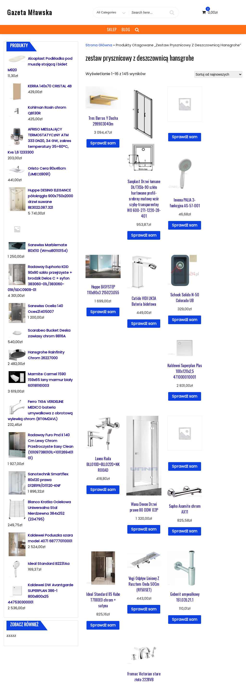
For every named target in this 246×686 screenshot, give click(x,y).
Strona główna (99, 45)
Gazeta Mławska (29, 12)
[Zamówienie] (218, 74)
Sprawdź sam (103, 143)
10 (182, 576)
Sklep (112, 29)
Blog (126, 29)
